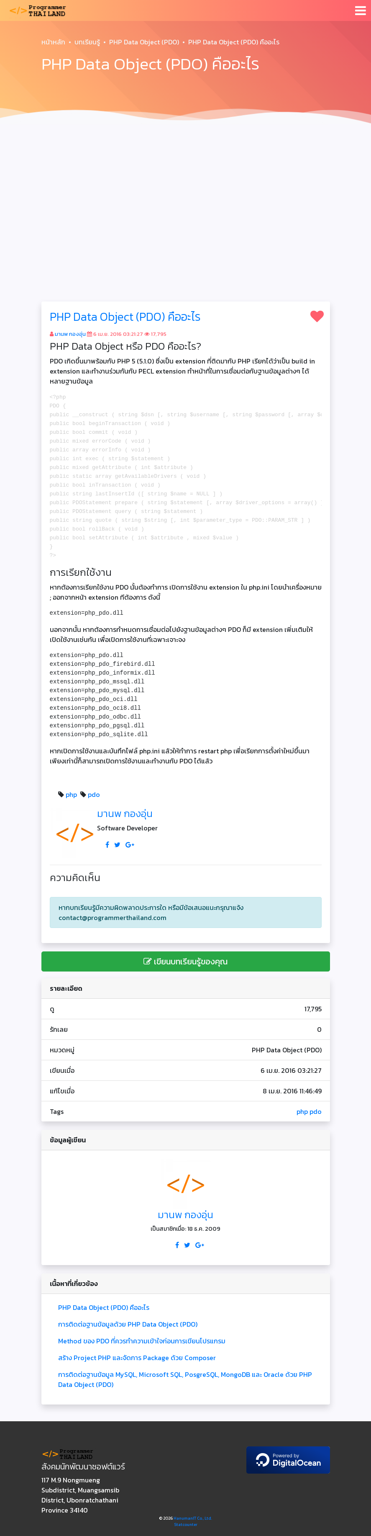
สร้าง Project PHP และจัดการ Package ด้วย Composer (137, 1358)
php (71, 794)
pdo (94, 794)
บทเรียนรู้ (87, 42)
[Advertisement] (185, 191)
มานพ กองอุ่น (70, 334)
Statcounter (185, 1524)
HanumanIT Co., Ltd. (193, 1518)
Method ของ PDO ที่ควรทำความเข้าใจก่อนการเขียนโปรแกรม (141, 1341)
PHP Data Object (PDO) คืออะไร (125, 316)
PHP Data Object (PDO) (144, 42)
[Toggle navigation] (360, 10)
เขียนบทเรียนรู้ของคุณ (185, 961)
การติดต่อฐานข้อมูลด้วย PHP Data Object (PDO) (127, 1324)
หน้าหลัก (53, 42)
